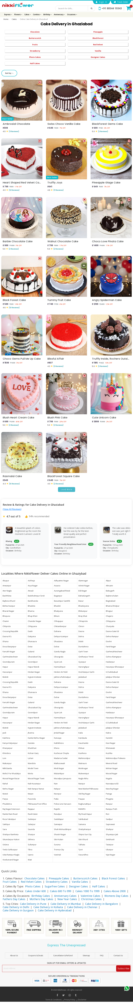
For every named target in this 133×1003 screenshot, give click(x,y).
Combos (37, 14)
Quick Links (9, 871)
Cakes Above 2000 (115, 891)
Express (8, 14)
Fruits (35, 44)
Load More (66, 489)
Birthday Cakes (40, 896)
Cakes (27, 14)
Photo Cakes (35, 57)
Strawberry (35, 51)
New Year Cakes (67, 899)
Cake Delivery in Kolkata (48, 907)
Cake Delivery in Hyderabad (54, 910)
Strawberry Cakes (57, 881)
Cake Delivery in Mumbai (66, 903)
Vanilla (98, 51)
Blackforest (98, 38)
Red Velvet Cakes (31, 881)
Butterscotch (35, 38)
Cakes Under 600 (35, 891)
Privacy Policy (69, 999)
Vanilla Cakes (80, 881)
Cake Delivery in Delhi (16, 907)
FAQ (101, 955)
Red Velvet (98, 44)
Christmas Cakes (91, 899)
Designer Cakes (98, 57)
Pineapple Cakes (59, 878)
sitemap (86, 955)
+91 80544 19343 (110, 8)
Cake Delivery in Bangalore (101, 903)
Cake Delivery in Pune (33, 903)
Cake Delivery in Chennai (82, 907)
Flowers (18, 14)
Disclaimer (82, 999)
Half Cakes (35, 63)
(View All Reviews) (12, 509)
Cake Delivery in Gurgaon (18, 910)
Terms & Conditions (53, 999)
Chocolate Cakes (34, 878)
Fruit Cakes (10, 881)
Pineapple (98, 32)
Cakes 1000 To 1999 (87, 891)
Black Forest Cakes (113, 878)
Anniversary (59, 14)
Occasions (72, 14)
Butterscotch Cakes (85, 878)
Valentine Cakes (90, 896)
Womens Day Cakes (116, 896)
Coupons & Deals (35, 955)
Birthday (47, 14)
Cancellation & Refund (63, 955)
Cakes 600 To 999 (60, 891)
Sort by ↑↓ (9, 73)
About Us (14, 955)
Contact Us (118, 955)
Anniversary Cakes (65, 896)
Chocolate (35, 32)
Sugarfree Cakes (55, 886)
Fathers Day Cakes (14, 899)
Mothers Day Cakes (41, 899)
